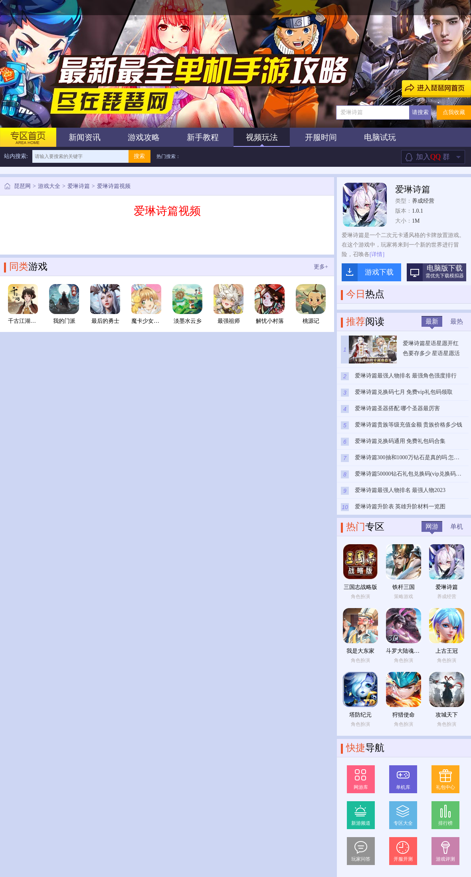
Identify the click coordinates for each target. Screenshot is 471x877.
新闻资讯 (85, 137)
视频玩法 (262, 137)
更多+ (321, 267)
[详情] (377, 254)
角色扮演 (360, 596)
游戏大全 (49, 186)
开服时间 (321, 137)
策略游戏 (403, 596)
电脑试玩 (380, 137)
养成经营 (423, 201)
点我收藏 (454, 112)
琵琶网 (22, 186)
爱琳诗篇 (78, 186)
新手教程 (203, 137)
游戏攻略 (144, 137)
